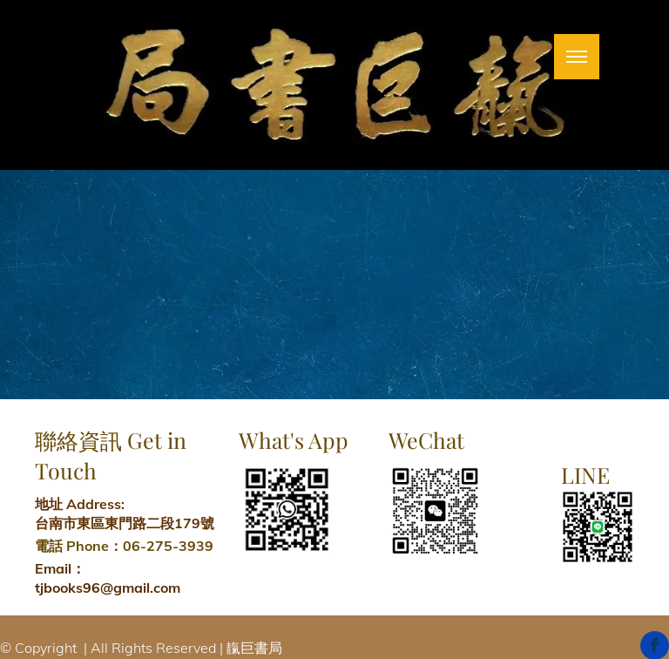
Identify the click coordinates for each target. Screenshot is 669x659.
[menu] (576, 56)
